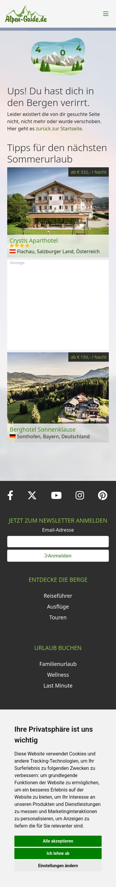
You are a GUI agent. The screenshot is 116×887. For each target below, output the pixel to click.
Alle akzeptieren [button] (58, 841)
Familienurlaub (57, 663)
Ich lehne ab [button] (57, 853)
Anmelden (57, 555)
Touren (58, 617)
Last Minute (58, 685)
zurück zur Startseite (59, 128)
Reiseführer (58, 595)
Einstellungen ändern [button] (58, 865)
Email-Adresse (58, 530)
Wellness (58, 674)
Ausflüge (58, 606)
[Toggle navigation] (105, 13)
